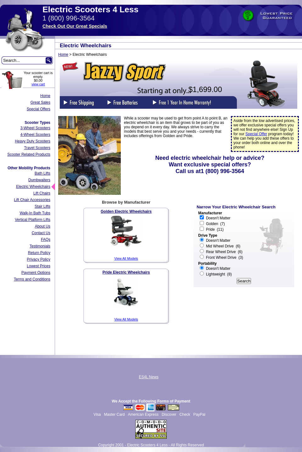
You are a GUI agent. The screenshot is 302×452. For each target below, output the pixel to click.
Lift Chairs (41, 193)
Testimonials (40, 246)
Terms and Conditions (32, 279)
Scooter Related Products (28, 154)
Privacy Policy (38, 259)
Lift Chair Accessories (32, 200)
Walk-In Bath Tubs (35, 213)
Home (45, 96)
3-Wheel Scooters (35, 128)
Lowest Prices (38, 266)
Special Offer (256, 134)
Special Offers (38, 109)
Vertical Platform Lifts (32, 219)
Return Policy (39, 253)
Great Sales (40, 102)
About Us (42, 226)
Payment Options (35, 272)
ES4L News (148, 377)
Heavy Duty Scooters (32, 141)
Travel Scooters (37, 148)
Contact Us (41, 233)
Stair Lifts (42, 206)
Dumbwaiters (39, 180)
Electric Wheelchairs (33, 186)
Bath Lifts (42, 173)
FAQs (45, 239)
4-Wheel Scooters (35, 134)
